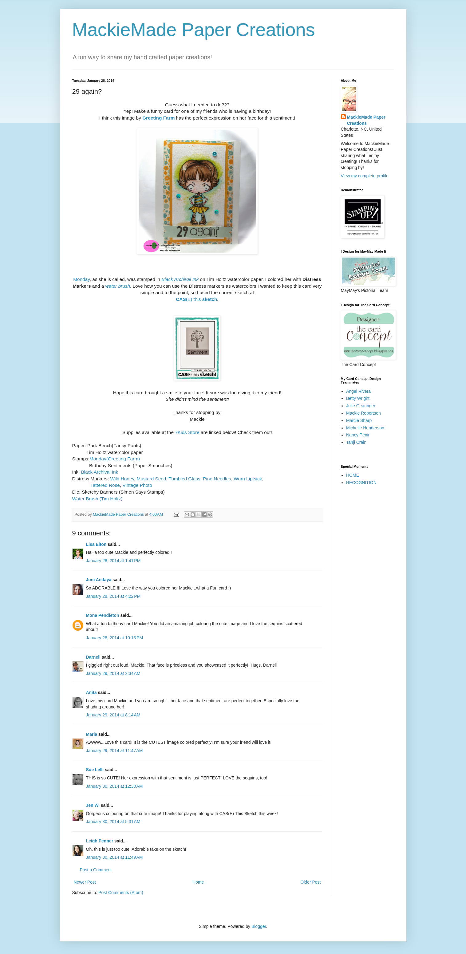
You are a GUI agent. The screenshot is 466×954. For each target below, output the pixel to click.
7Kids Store (187, 432)
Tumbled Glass (184, 478)
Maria (91, 734)
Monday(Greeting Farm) (114, 458)
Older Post (310, 882)
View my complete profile (365, 175)
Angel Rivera (358, 391)
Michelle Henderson (365, 427)
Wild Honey (122, 478)
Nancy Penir (357, 434)
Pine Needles (217, 478)
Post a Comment (96, 869)
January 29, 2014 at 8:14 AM (113, 714)
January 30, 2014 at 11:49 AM (114, 857)
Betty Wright (357, 398)
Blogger (258, 926)
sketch (209, 299)
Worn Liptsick (248, 478)
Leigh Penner (99, 840)
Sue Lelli (95, 769)
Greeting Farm (158, 117)
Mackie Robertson (363, 413)
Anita (91, 692)
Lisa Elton (96, 544)
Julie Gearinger (360, 405)
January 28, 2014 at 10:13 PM (114, 637)
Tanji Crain (356, 442)
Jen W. (93, 805)
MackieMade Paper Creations (193, 29)
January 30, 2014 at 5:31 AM (113, 821)
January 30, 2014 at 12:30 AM (114, 786)
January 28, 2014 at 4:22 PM (113, 596)
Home (198, 882)
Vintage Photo (137, 485)
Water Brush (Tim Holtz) (97, 498)
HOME (352, 475)
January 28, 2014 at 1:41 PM (113, 560)
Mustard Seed (151, 478)
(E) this (189, 299)
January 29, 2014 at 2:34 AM (113, 673)
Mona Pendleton (102, 615)
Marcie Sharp (359, 420)
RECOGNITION (361, 482)
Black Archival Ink (180, 279)
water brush (117, 286)
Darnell (93, 657)
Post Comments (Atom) (120, 892)
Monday (81, 279)
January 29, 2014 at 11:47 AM (114, 750)
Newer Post (85, 882)
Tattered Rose (105, 485)
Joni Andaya (99, 579)
